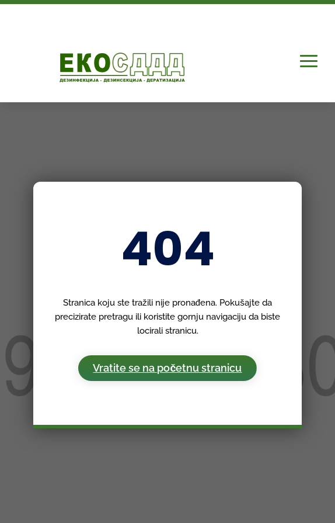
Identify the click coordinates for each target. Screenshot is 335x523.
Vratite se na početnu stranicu (167, 368)
